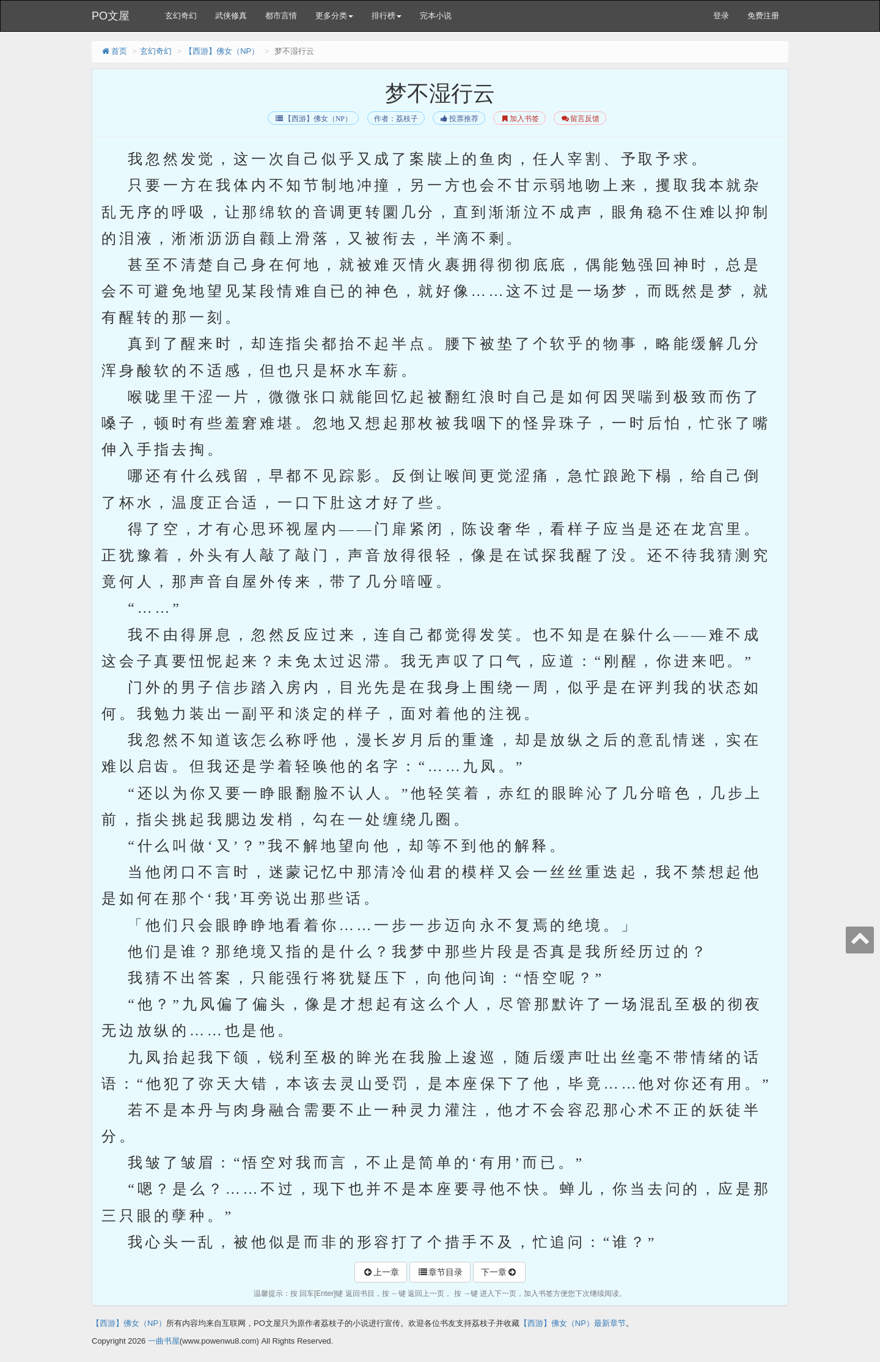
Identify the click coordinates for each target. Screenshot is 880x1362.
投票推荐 (458, 118)
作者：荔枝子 (396, 118)
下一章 (499, 1272)
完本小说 (436, 15)
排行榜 (387, 15)
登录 (721, 15)
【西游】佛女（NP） (222, 51)
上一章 (380, 1272)
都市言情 (281, 15)
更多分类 (334, 15)
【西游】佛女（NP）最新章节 (572, 1323)
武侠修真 (231, 15)
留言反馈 (579, 118)
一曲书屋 (164, 1340)
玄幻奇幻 (181, 15)
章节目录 (440, 1272)
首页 (114, 51)
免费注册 (763, 15)
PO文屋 (111, 16)
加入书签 (519, 118)
